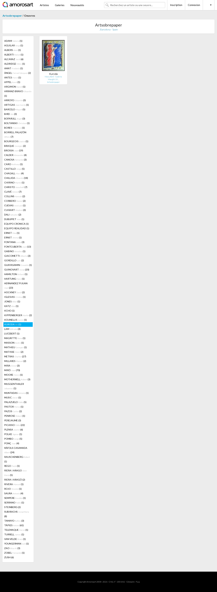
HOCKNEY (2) (14, 292)
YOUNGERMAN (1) (16, 543)
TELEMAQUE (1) (16, 529)
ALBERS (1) (12, 50)
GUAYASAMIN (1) (18, 265)
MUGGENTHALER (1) (14, 386)
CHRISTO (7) (15, 187)
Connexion (194, 4)
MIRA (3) (12, 365)
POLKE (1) (13, 434)
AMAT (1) (13, 68)
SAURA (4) (13, 493)
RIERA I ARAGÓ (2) (14, 479)
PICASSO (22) (14, 425)
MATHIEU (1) (15, 347)
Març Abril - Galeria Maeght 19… (53, 78)
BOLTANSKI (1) (17, 123)
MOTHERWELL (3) (17, 379)
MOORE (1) (13, 374)
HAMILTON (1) (15, 274)
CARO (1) (13, 164)
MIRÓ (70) (12, 370)
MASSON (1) (14, 342)
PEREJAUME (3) (12, 420)
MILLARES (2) (15, 361)
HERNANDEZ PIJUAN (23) (15, 285)
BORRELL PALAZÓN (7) (15, 134)
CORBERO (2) (15, 200)
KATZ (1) (11, 306)
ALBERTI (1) (13, 54)
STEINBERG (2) (12, 507)
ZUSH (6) (9, 557)
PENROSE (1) (14, 415)
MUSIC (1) (12, 397)
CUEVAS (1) (15, 205)
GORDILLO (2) (14, 260)
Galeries (59, 5)
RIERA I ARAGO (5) (15, 472)
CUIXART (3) (15, 210)
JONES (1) (12, 301)
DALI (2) (12, 214)
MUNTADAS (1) (16, 392)
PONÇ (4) (11, 443)
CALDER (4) (15, 155)
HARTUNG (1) (14, 278)
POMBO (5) (13, 438)
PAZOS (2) (13, 411)
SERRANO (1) (14, 502)
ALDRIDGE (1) (14, 63)
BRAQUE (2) (15, 145)
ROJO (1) (13, 488)
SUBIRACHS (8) (16, 514)
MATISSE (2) (13, 351)
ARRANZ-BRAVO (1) (17, 93)
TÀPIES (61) (14, 525)
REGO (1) (12, 465)
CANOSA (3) (15, 159)
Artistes (44, 5)
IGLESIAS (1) (15, 296)
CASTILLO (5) (14, 168)
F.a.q (138, 581)
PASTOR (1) (13, 406)
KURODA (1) (12, 324)
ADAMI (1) (13, 40)
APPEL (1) (12, 82)
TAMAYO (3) (14, 520)
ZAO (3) (12, 548)
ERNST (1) (11, 232)
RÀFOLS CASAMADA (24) (15, 450)
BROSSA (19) (13, 150)
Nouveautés (77, 5)
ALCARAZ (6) (13, 59)
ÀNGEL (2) (17, 72)
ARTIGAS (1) (16, 104)
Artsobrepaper (12, 15)
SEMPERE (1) (15, 497)
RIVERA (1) (14, 484)
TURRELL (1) (14, 534)
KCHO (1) (9, 310)
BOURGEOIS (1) (16, 141)
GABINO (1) (14, 251)
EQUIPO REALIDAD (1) (16, 228)
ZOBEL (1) (14, 552)
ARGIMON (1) (14, 86)
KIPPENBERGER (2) (18, 315)
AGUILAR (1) (13, 45)
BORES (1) (14, 127)
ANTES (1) (12, 77)
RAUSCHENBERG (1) (17, 459)
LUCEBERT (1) (11, 333)
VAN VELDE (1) (15, 539)
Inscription (176, 4)
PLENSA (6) (13, 429)
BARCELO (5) (14, 109)
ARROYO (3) (15, 100)
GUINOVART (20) (16, 269)
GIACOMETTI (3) (17, 255)
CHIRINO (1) (14, 182)
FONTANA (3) (14, 242)
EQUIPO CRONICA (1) (16, 223)
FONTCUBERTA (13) (17, 246)
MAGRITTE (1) (14, 338)
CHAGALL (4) (14, 173)
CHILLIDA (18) (16, 177)
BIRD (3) (10, 113)
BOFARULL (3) (14, 118)
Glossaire (130, 581)
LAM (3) (12, 328)
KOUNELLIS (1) (15, 319)
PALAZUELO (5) (15, 402)
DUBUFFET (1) (14, 219)
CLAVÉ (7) (13, 191)
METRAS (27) (15, 356)
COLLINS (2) (14, 196)
